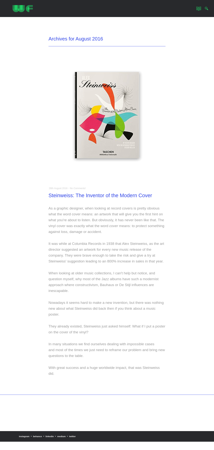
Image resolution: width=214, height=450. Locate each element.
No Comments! (80, 188)
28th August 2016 (59, 188)
